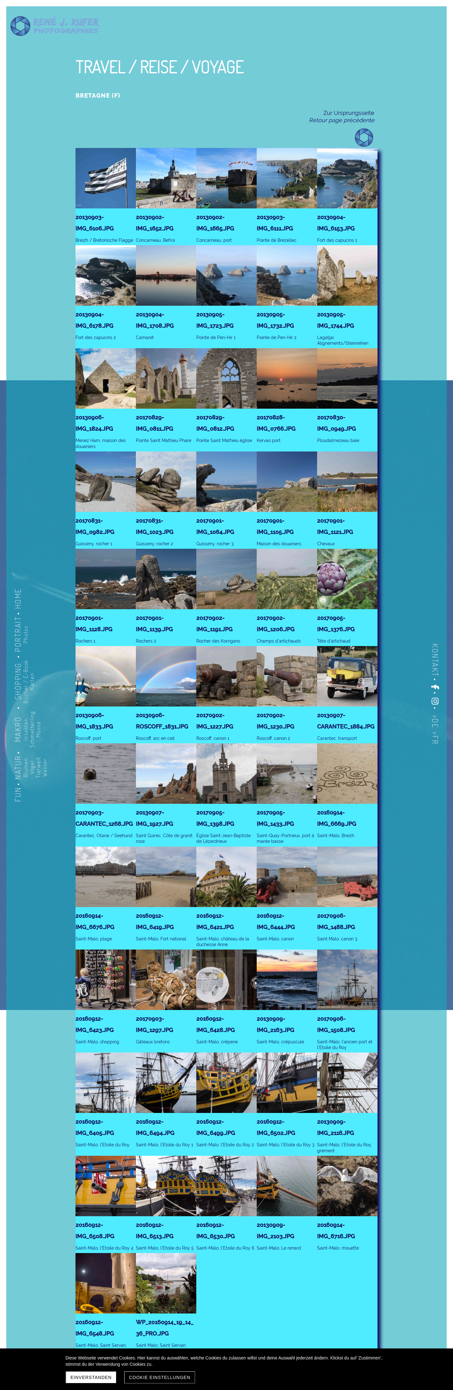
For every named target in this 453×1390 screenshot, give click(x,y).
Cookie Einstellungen (159, 1377)
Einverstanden (91, 1377)
